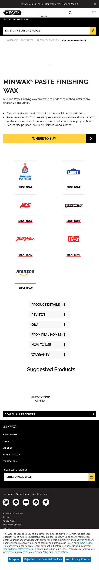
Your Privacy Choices (78, 559)
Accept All (14, 559)
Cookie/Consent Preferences (18, 548)
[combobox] (53, 12)
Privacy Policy (85, 542)
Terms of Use (60, 551)
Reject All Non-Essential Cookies (43, 559)
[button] (94, 13)
